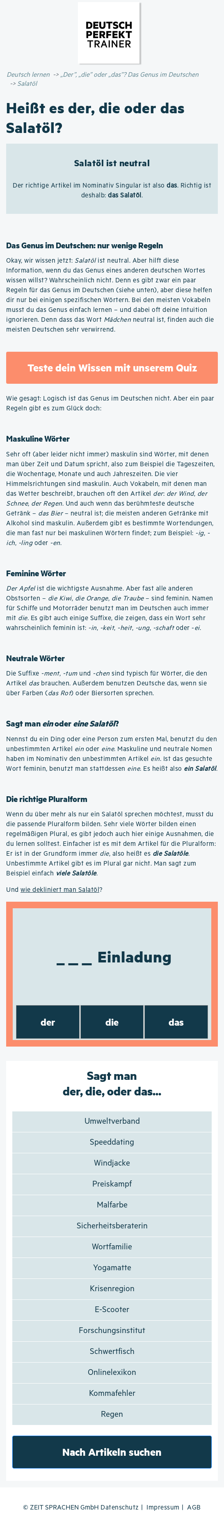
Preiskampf (112, 1184)
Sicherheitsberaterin (112, 1226)
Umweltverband (112, 1121)
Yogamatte (112, 1268)
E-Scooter (112, 1310)
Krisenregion (112, 1289)
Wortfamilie (112, 1247)
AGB (194, 1508)
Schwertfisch (112, 1351)
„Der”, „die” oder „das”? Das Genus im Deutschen (129, 75)
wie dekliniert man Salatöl (60, 890)
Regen (112, 1414)
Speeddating (112, 1142)
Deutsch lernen (28, 75)
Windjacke (112, 1163)
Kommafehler (112, 1393)
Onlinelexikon (112, 1372)
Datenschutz (120, 1508)
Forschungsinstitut (112, 1331)
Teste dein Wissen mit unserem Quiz (112, 367)
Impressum (163, 1508)
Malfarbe (112, 1205)
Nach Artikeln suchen (112, 1452)
